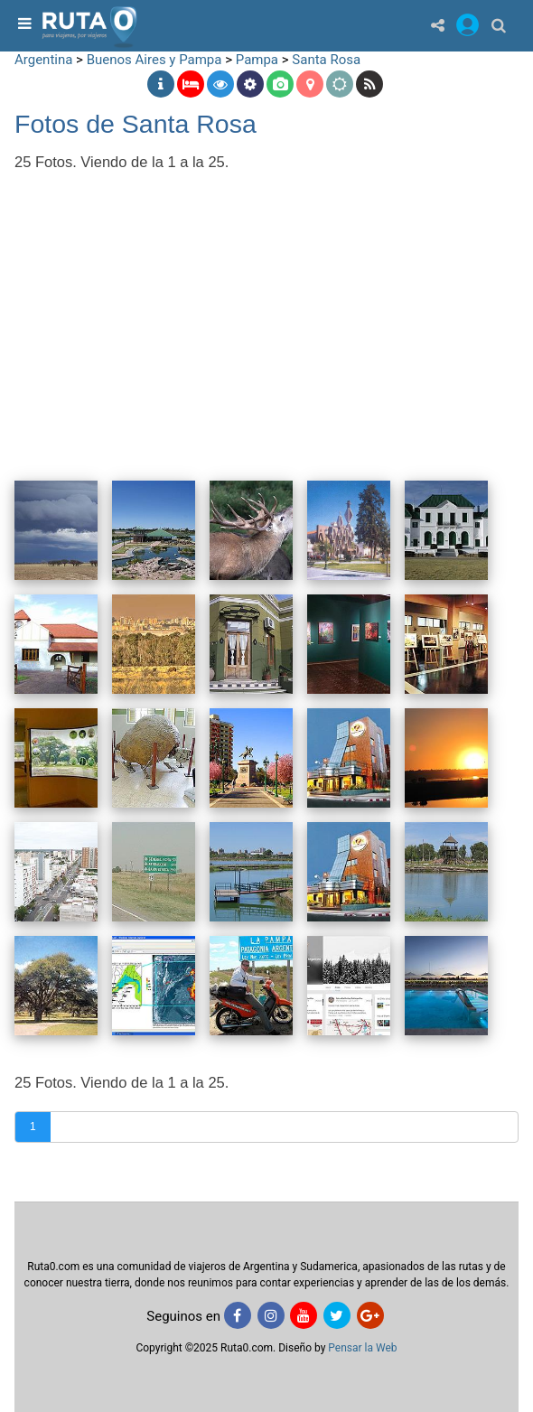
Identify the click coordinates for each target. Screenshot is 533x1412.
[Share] (437, 25)
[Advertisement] (266, 313)
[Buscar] (498, 25)
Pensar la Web (362, 1348)
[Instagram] (271, 1315)
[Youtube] (303, 1315)
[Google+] (370, 1315)
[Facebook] (237, 1315)
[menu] (23, 25)
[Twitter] (337, 1315)
